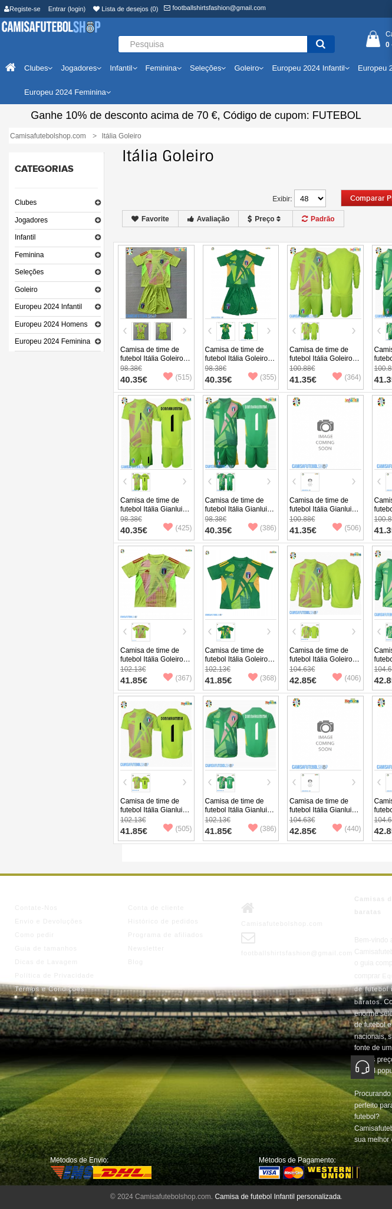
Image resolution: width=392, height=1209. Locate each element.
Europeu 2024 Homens (51, 324)
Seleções (29, 272)
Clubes (26, 202)
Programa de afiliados (165, 934)
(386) (262, 528)
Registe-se (22, 8)
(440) (346, 828)
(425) (177, 528)
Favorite (150, 219)
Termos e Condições (49, 988)
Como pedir (34, 934)
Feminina (29, 255)
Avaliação (208, 219)
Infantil (25, 237)
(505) (177, 828)
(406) (346, 678)
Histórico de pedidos (163, 921)
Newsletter (146, 948)
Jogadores (31, 220)
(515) (177, 377)
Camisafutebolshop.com (282, 914)
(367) (177, 678)
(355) (262, 377)
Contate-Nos (36, 907)
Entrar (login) (67, 8)
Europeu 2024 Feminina (52, 341)
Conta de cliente (156, 907)
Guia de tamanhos (46, 948)
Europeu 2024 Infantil (48, 307)
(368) (262, 678)
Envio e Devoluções (49, 921)
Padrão (318, 219)
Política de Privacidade (54, 975)
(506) (346, 528)
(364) (346, 377)
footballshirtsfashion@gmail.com (215, 7)
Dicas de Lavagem (46, 961)
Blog (135, 961)
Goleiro (26, 289)
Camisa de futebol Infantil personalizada (277, 1197)
